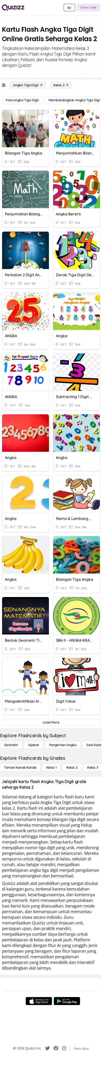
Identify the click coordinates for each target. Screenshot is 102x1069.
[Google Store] (67, 1001)
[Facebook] (56, 1048)
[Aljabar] (33, 745)
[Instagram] (64, 1048)
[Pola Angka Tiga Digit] (22, 100)
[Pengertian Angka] (62, 745)
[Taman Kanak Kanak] (20, 767)
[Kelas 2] (61, 85)
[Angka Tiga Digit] (27, 85)
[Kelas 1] (51, 767)
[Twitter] (47, 1048)
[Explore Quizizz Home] (13, 7)
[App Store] (39, 1001)
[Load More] (51, 722)
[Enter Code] (88, 7)
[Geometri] (11, 745)
